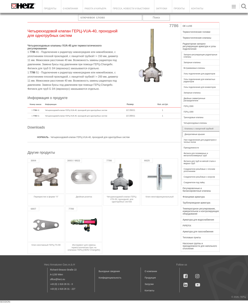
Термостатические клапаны (197, 38)
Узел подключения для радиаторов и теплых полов (200, 141)
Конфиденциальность (110, 277)
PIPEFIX (187, 225)
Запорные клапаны (192, 62)
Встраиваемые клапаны (194, 68)
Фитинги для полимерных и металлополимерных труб (196, 154)
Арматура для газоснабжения (198, 231)
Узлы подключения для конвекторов (200, 87)
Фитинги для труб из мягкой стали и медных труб (200, 162)
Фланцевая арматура (194, 196)
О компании (70, 8)
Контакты (197, 8)
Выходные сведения (109, 271)
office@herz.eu (57, 279)
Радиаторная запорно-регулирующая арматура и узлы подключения (199, 46)
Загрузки (149, 284)
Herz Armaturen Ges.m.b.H (59, 264)
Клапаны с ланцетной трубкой (199, 129)
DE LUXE (187, 26)
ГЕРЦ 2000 (188, 106)
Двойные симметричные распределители (194, 99)
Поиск (156, 17)
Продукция (150, 277)
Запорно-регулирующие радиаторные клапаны (200, 56)
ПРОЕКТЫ (179, 8)
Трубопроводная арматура (196, 202)
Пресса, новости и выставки (131, 8)
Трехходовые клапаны (193, 117)
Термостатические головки (196, 32)
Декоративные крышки (195, 134)
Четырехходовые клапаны (195, 123)
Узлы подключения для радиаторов (199, 74)
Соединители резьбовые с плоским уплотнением (199, 170)
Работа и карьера (95, 8)
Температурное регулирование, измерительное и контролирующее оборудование (201, 211)
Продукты (50, 8)
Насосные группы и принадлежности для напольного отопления (200, 246)
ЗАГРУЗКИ (161, 8)
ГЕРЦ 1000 (188, 112)
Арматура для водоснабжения (198, 219)
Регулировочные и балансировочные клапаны (197, 189)
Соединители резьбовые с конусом (199, 177)
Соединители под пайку (194, 182)
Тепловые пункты (192, 237)
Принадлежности (191, 148)
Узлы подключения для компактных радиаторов (199, 80)
